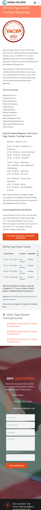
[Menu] (34, 3)
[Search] (38, 3)
